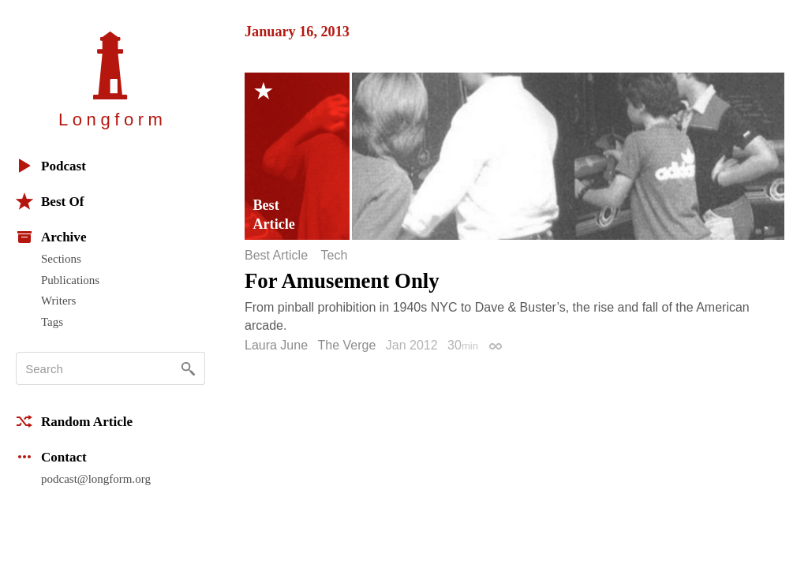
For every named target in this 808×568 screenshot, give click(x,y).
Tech (333, 255)
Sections (61, 258)
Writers (58, 300)
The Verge (347, 345)
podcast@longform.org (96, 479)
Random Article (74, 421)
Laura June (276, 345)
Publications (70, 280)
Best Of (50, 201)
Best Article (276, 255)
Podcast (51, 165)
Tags (52, 322)
